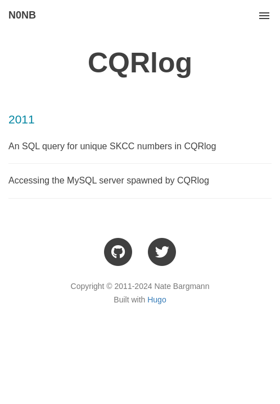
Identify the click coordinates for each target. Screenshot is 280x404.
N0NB (22, 15)
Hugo (156, 299)
